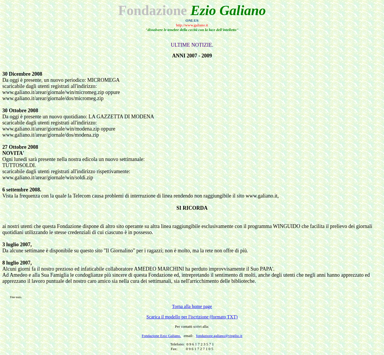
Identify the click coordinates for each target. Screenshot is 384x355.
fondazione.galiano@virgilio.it (219, 336)
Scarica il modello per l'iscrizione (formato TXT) (191, 316)
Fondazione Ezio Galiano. (161, 336)
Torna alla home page (192, 306)
